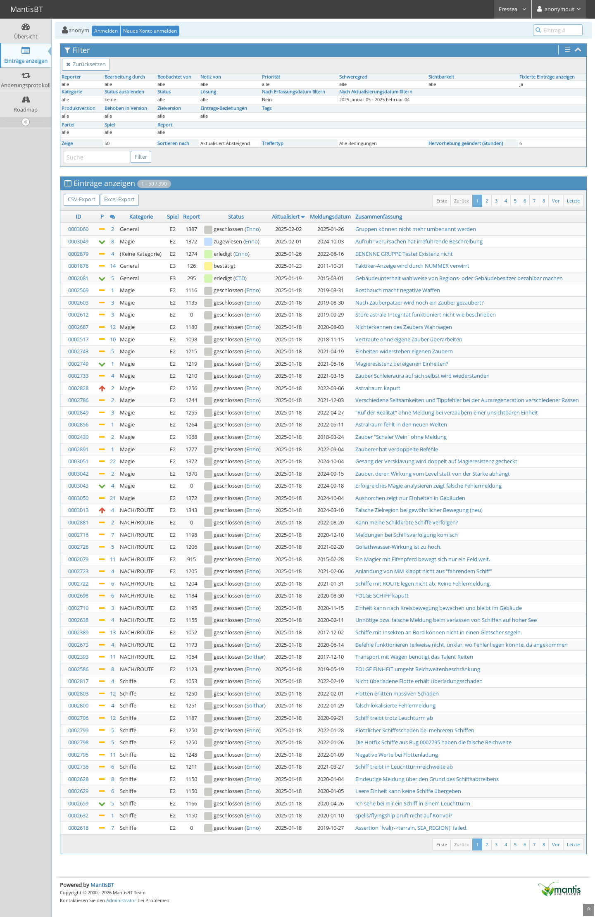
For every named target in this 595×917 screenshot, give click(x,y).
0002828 (78, 388)
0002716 (78, 534)
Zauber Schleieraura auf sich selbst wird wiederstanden (422, 375)
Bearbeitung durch (125, 77)
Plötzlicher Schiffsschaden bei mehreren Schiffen (414, 730)
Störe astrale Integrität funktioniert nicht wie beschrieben (425, 314)
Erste (441, 201)
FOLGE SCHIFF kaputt (382, 595)
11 (113, 559)
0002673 (78, 644)
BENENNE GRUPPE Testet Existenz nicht (404, 253)
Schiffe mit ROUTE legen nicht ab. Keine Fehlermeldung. (423, 583)
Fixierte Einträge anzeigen (547, 77)
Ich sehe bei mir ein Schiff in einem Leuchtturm (412, 803)
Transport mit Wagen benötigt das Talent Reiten (414, 656)
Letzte (573, 201)
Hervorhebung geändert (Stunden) (465, 143)
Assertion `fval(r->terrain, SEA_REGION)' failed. (411, 827)
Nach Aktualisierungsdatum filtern (375, 92)
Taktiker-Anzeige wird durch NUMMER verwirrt (412, 265)
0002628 (78, 779)
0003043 (78, 485)
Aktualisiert (286, 216)
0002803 (78, 693)
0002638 (78, 620)
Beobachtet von (174, 77)
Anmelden (106, 30)
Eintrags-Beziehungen (223, 108)
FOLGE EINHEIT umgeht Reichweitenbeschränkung (417, 669)
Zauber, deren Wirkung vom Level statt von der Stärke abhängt (432, 473)
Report (164, 125)
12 (113, 327)
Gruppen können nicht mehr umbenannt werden (415, 229)
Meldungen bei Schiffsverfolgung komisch (406, 534)
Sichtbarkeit (441, 77)
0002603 (78, 302)
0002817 (78, 681)
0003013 (78, 510)
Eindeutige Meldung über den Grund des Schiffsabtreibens (427, 779)
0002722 (78, 583)
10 (113, 339)
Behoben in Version (126, 108)
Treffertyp (272, 143)
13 (113, 632)
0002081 (78, 278)
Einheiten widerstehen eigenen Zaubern (404, 351)
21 (113, 498)
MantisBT (102, 884)
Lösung (208, 92)
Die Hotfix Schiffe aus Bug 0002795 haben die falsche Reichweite (433, 742)
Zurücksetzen (86, 64)
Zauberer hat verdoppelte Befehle (396, 449)
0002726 (78, 546)
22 (113, 461)
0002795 (78, 754)
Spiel (110, 125)
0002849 (78, 412)
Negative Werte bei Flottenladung (396, 754)
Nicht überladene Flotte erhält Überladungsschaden (419, 681)
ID (78, 216)
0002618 (78, 827)
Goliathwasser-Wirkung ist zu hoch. (398, 546)
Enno (252, 229)
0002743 (78, 351)
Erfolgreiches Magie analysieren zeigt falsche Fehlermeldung (428, 485)
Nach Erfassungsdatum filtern (293, 92)
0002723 (78, 571)
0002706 (78, 718)
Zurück (461, 201)
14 (113, 265)
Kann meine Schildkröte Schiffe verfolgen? (406, 522)
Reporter (71, 77)
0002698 (78, 595)
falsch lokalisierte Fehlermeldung (395, 705)
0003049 (78, 241)
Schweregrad (353, 77)
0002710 (78, 608)
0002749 (78, 363)
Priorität (271, 77)
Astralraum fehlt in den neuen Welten (401, 424)
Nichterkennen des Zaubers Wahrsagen (403, 327)
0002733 (78, 375)
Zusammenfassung (378, 216)
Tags (266, 108)
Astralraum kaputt (377, 388)
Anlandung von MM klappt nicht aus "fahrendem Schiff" (423, 571)
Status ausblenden (124, 92)
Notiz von (210, 77)
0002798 (78, 742)
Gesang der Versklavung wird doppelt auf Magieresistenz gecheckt (436, 461)
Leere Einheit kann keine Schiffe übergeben (408, 791)
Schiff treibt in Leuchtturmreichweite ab (404, 766)
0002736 (78, 766)
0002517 (78, 339)
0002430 (78, 437)
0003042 (78, 473)
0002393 (78, 656)
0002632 (78, 815)
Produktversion (78, 108)
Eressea (512, 9)
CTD (240, 278)
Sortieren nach (173, 143)
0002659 (78, 803)
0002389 (78, 632)
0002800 (78, 705)
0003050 (78, 498)
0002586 (78, 669)
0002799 (78, 730)
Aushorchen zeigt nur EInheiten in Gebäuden (410, 498)
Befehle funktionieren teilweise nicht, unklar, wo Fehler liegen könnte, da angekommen (461, 644)
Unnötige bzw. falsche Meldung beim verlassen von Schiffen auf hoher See (446, 620)
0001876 (78, 265)
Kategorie (72, 92)
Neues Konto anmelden (150, 30)
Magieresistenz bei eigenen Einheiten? (401, 363)
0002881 (78, 522)
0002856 (78, 424)
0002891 (78, 449)
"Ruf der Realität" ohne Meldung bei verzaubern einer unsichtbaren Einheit (446, 412)
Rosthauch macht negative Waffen (397, 290)
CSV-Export (81, 199)
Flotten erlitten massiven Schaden (397, 693)
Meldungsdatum (330, 216)
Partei (68, 125)
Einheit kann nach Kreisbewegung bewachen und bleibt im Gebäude (438, 608)
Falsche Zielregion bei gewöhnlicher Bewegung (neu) (419, 510)
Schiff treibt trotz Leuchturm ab (394, 718)
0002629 (78, 791)
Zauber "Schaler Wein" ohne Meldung (401, 437)
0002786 (78, 400)
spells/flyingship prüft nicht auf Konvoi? (403, 815)
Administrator (121, 900)
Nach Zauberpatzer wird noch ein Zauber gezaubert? (419, 302)
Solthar (255, 656)
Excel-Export (119, 199)
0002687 (78, 327)
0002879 (78, 253)
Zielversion (169, 108)
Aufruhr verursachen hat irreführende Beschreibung (419, 241)
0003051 (78, 461)
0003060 (78, 229)
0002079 (78, 559)
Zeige (67, 143)
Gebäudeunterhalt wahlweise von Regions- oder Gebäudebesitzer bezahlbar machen (459, 278)
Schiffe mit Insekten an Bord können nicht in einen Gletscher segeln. (438, 632)
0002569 (78, 290)
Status (164, 92)
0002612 (78, 314)
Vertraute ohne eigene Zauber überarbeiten (408, 339)
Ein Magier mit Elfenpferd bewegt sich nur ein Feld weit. (422, 559)
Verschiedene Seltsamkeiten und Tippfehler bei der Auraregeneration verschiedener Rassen (467, 400)
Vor (556, 201)
